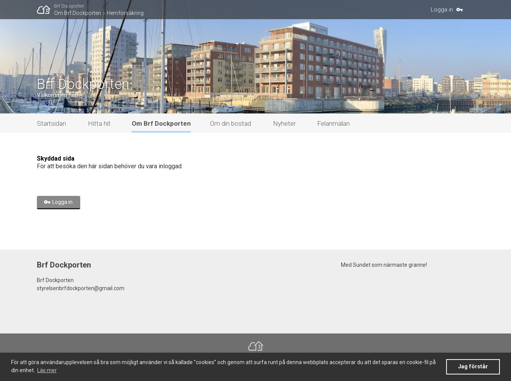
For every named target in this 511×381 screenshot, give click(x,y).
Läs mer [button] (47, 370)
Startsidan (51, 123)
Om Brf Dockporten (77, 13)
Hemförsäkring (125, 13)
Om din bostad (230, 123)
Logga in (442, 9)
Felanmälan (333, 123)
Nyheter (284, 123)
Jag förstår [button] (473, 366)
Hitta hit (99, 123)
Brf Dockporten (69, 6)
